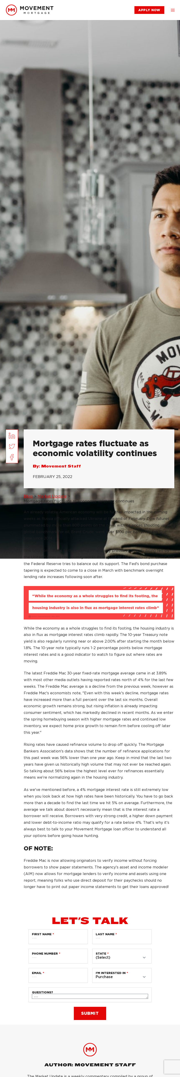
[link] (29, 10)
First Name (41, 934)
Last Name (105, 934)
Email (37, 972)
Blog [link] (28, 496)
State (101, 953)
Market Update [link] (52, 496)
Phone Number (45, 953)
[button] (173, 10)
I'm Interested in (111, 972)
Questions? (42, 992)
